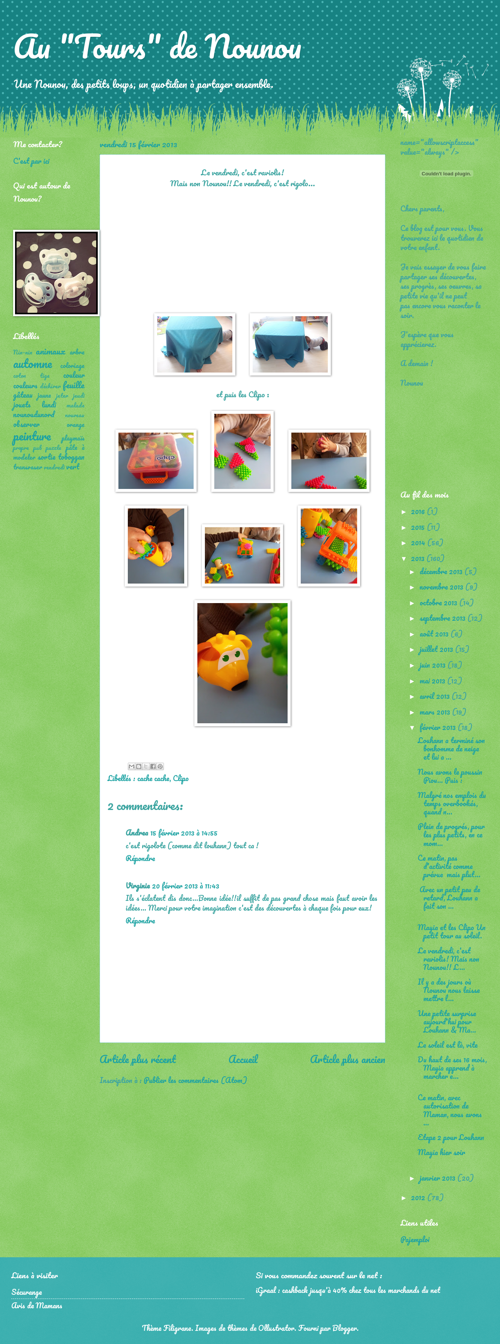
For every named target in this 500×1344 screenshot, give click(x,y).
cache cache (153, 778)
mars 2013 (436, 712)
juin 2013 (433, 665)
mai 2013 (433, 680)
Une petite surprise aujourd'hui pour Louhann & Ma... (447, 1021)
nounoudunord (34, 414)
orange (76, 424)
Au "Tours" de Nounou (157, 46)
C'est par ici (31, 161)
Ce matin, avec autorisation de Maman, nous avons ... (450, 1109)
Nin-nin (22, 352)
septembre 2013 (443, 618)
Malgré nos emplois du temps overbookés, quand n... (452, 803)
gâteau (23, 395)
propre (21, 448)
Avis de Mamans (36, 1305)
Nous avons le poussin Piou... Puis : (450, 776)
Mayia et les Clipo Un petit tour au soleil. (452, 931)
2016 (419, 511)
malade (76, 405)
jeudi (79, 395)
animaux (50, 351)
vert (72, 466)
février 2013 (439, 727)
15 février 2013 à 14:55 (184, 833)
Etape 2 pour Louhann (451, 1137)
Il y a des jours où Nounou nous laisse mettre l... (449, 990)
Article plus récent (138, 1059)
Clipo (181, 778)
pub (37, 448)
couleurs (25, 385)
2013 (418, 558)
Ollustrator (276, 1328)
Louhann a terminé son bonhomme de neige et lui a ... (451, 748)
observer (26, 424)
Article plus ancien (347, 1059)
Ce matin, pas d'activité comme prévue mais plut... (449, 866)
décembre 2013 (442, 571)
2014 (419, 542)
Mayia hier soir (441, 1152)
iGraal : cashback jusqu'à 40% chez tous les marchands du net (348, 1290)
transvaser (27, 466)
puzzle (53, 448)
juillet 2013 (437, 649)
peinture (32, 435)
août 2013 (435, 634)
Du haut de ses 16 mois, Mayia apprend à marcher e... (452, 1067)
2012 (419, 1197)
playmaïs (73, 437)
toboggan (71, 457)
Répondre (140, 858)
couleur (74, 375)
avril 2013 (436, 696)
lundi (49, 404)
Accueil (243, 1059)
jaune (44, 395)
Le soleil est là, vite (447, 1045)
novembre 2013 (442, 587)
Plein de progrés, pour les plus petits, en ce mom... (451, 834)
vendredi (54, 467)
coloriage (72, 365)
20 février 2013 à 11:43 (185, 885)
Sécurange (26, 1292)
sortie (46, 457)
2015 (419, 527)
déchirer (50, 386)
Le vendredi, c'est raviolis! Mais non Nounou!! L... (448, 958)
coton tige (31, 375)
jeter (62, 395)
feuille (74, 384)
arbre (77, 351)
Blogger (344, 1328)
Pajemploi (414, 1239)
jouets (22, 404)
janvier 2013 (438, 1178)
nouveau (75, 415)
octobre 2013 (439, 602)
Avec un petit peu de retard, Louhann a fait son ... (449, 897)
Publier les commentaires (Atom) (195, 1080)
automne (32, 363)
